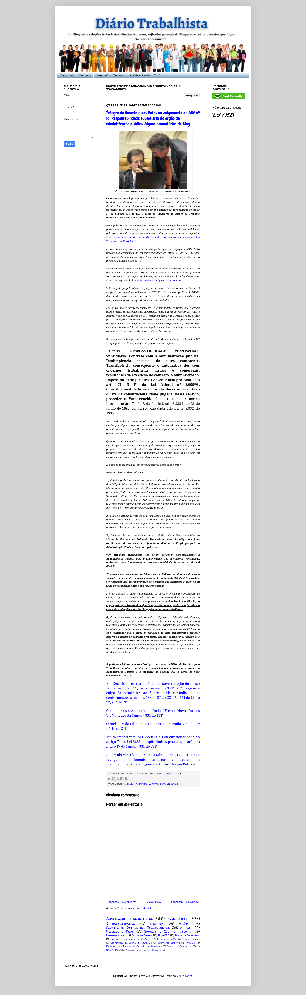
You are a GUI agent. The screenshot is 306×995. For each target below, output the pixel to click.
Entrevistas (185, 946)
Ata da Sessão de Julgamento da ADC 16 (158, 280)
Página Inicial (67, 75)
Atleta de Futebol (134, 949)
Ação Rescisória (154, 949)
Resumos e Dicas (120, 931)
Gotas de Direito (142, 935)
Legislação (172, 783)
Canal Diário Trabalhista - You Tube (145, 75)
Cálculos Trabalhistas (125, 939)
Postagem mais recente (121, 902)
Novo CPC (163, 935)
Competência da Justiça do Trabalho (131, 942)
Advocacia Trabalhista (135, 783)
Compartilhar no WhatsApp (81, 966)
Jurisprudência (157, 783)
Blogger (187, 976)
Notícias (184, 924)
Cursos (170, 946)
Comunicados (115, 935)
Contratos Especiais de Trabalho (177, 942)
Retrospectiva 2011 (167, 939)
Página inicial (153, 902)
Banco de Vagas (191, 939)
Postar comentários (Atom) (134, 908)
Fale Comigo (85, 75)
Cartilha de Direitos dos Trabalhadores (138, 928)
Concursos (178, 918)
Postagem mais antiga (185, 902)
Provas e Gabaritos (187, 935)
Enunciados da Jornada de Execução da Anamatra (134, 946)
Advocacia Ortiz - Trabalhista (109, 75)
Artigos (185, 928)
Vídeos (147, 939)
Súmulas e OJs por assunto (168, 931)
